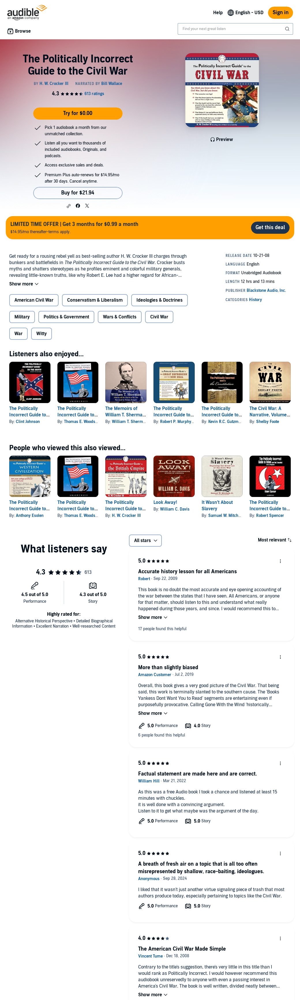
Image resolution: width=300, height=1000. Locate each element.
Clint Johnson (28, 421)
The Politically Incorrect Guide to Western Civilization (29, 509)
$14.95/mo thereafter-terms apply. (74, 227)
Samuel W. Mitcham (226, 515)
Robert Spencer (270, 515)
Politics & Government (66, 317)
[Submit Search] (288, 29)
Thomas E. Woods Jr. (82, 421)
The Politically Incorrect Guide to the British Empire (123, 509)
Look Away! (165, 502)
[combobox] (235, 29)
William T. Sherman (129, 421)
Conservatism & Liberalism (95, 300)
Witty (41, 334)
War (18, 334)
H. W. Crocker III (126, 515)
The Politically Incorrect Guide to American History (75, 415)
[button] (68, 206)
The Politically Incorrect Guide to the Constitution (220, 415)
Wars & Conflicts (119, 317)
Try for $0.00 (77, 113)
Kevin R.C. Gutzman (225, 421)
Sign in (280, 13)
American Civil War (33, 300)
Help (218, 13)
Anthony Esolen (30, 515)
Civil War (159, 317)
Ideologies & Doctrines (159, 300)
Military (22, 317)
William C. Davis (175, 509)
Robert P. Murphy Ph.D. (181, 421)
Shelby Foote (267, 421)
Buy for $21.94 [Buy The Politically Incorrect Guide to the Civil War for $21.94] (77, 193)
